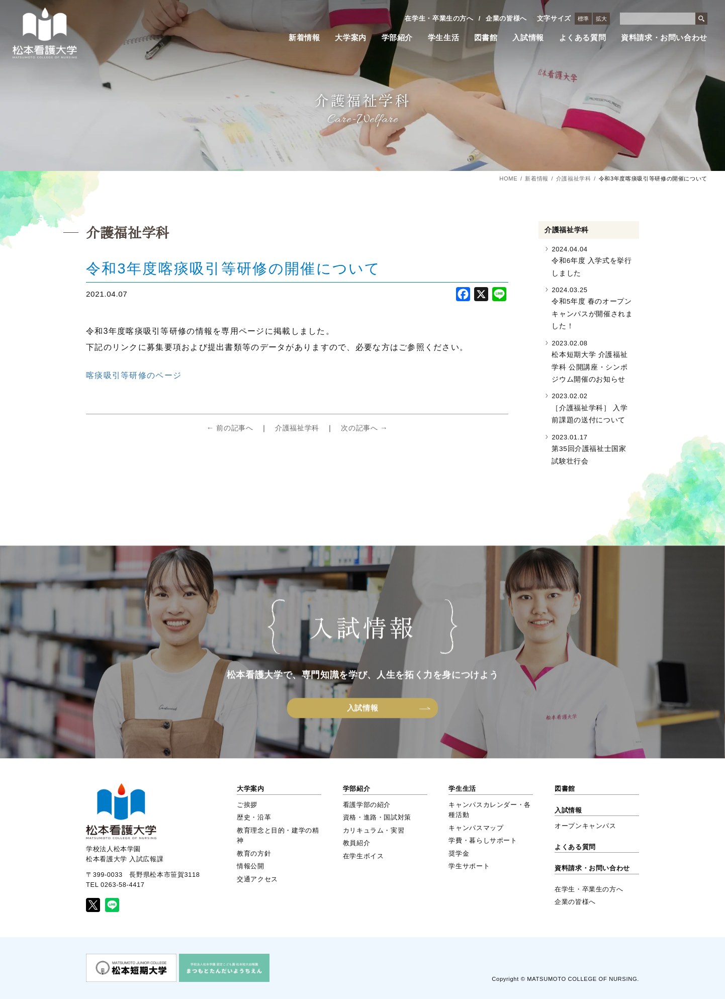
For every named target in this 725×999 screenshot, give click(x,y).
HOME (508, 178)
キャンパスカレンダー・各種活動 (489, 810)
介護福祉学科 (573, 178)
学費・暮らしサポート (482, 840)
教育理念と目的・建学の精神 (278, 835)
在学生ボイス (363, 856)
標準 (583, 19)
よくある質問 (582, 38)
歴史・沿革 (254, 817)
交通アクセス (257, 879)
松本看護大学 (45, 33)
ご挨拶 (247, 804)
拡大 (601, 19)
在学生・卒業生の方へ (439, 18)
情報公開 (250, 866)
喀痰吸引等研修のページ (134, 375)
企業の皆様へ (506, 18)
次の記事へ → (364, 428)
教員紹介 (357, 843)
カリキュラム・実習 (374, 830)
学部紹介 (397, 38)
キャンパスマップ (475, 828)
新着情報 (304, 38)
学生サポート (469, 866)
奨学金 (458, 853)
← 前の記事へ (230, 428)
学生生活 (444, 38)
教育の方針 (254, 853)
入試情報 (528, 38)
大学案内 (351, 38)
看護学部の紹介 (367, 804)
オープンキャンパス (585, 826)
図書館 (486, 38)
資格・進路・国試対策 (377, 817)
